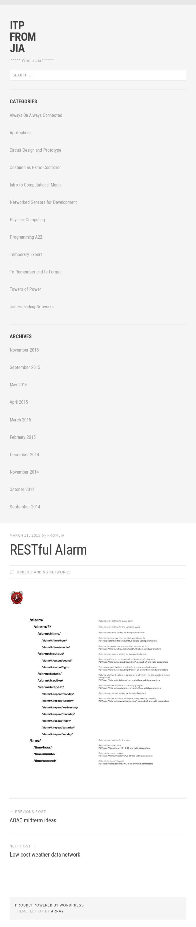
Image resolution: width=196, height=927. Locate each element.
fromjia (56, 535)
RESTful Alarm (48, 549)
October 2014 (22, 489)
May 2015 (18, 385)
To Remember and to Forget (35, 272)
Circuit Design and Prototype (35, 150)
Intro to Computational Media (35, 185)
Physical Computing (27, 219)
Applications (20, 132)
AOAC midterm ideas (33, 820)
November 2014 (24, 472)
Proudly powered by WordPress (49, 905)
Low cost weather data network (45, 854)
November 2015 (24, 350)
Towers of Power (25, 289)
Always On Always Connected (36, 115)
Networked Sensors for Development (43, 202)
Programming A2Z (26, 237)
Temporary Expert (26, 254)
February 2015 (23, 437)
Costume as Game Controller (35, 167)
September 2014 (25, 507)
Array (57, 911)
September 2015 (25, 367)
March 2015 (20, 420)
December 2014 (24, 454)
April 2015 (19, 402)
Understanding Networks (32, 306)
